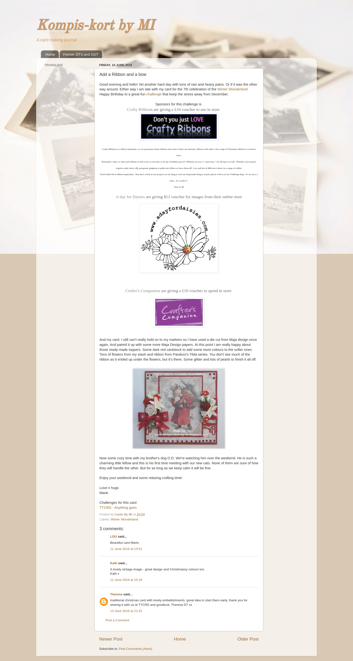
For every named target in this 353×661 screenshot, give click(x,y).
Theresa (116, 594)
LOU (113, 536)
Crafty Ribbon (139, 109)
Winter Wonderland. (233, 89)
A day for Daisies (130, 196)
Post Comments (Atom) (135, 649)
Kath (113, 563)
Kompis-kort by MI (95, 26)
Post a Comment (117, 620)
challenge (154, 94)
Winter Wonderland (124, 519)
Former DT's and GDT (80, 54)
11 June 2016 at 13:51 (126, 549)
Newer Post (111, 639)
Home (50, 54)
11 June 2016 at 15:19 (126, 580)
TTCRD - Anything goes (118, 507)
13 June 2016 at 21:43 (126, 611)
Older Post (248, 639)
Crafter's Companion (142, 290)
